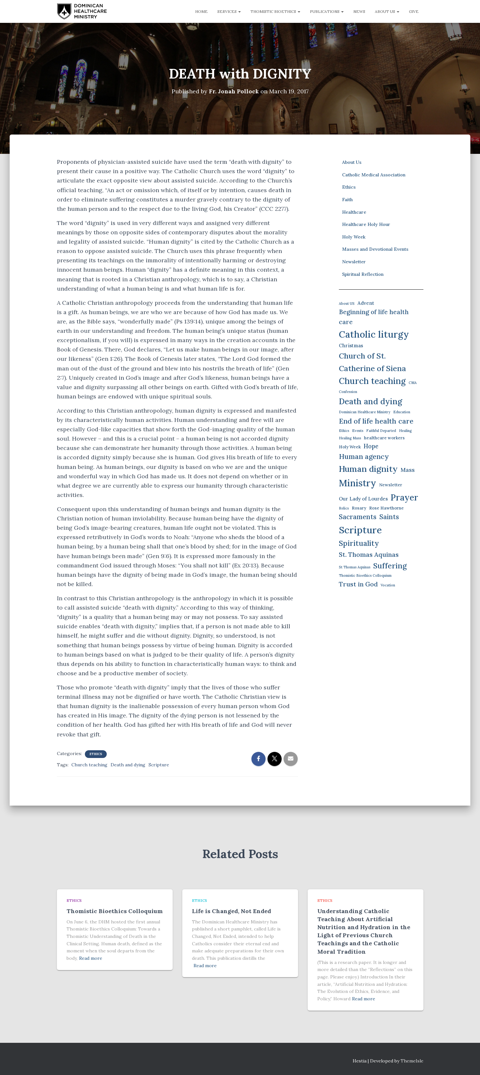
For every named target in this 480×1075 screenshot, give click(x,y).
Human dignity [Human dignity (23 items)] (368, 468)
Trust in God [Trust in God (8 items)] (358, 584)
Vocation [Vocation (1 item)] (388, 585)
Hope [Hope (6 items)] (371, 446)
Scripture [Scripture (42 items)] (360, 529)
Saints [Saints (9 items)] (389, 516)
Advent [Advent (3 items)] (366, 303)
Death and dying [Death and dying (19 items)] (370, 401)
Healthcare (354, 212)
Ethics (95, 754)
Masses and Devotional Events (375, 249)
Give (414, 11)
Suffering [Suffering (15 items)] (390, 565)
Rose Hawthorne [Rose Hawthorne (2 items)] (386, 507)
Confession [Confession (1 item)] (348, 391)
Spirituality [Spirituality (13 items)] (359, 543)
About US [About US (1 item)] (347, 303)
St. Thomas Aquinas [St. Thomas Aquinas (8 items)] (369, 554)
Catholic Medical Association (373, 175)
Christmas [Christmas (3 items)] (351, 345)
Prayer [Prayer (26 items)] (404, 497)
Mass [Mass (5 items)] (408, 469)
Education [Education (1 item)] (401, 412)
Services (229, 11)
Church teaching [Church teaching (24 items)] (372, 381)
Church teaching (89, 764)
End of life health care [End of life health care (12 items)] (376, 420)
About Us (387, 11)
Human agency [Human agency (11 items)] (364, 456)
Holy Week (354, 236)
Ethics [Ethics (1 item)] (344, 430)
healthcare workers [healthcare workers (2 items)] (384, 438)
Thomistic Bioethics (275, 11)
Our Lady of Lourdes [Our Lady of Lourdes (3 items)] (363, 499)
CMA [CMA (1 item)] (413, 382)
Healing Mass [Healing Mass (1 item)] (350, 438)
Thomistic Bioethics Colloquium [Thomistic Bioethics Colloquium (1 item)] (365, 575)
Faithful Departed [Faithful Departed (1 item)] (381, 430)
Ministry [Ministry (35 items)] (357, 483)
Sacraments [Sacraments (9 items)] (357, 516)
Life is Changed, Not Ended (231, 910)
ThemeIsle (412, 1060)
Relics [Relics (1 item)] (344, 508)
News (359, 11)
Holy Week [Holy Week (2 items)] (350, 446)
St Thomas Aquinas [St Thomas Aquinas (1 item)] (354, 567)
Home (201, 11)
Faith (347, 199)
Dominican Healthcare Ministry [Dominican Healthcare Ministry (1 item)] (364, 412)
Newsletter (354, 262)
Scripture (159, 764)
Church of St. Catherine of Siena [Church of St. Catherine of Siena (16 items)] (372, 362)
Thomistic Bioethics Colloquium (115, 910)
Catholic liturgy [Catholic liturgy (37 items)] (374, 334)
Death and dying (128, 764)
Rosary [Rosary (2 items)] (359, 507)
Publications (327, 11)
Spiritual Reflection (363, 274)
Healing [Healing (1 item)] (405, 430)
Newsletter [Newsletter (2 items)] (390, 485)
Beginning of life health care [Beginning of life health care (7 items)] (374, 317)
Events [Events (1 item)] (357, 430)
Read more (90, 958)
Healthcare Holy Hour (366, 224)
